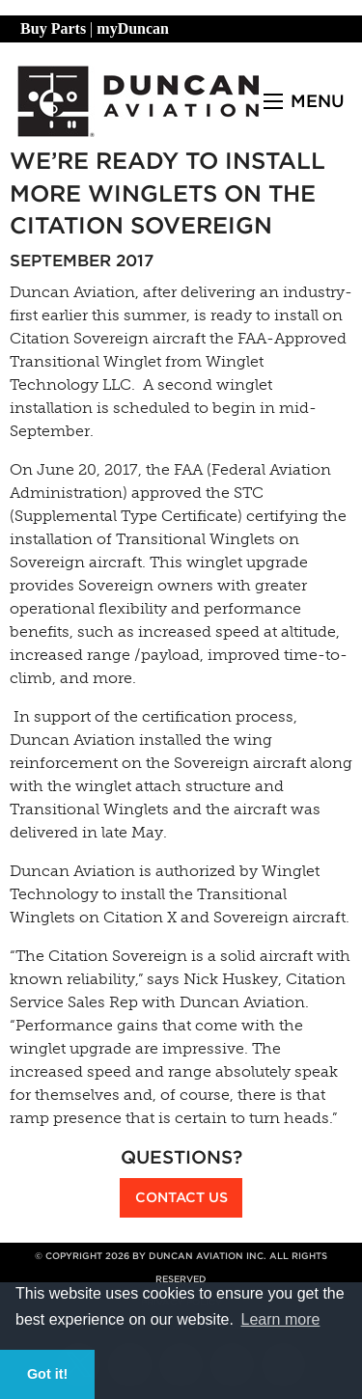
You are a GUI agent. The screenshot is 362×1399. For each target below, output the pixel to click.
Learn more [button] (280, 1319)
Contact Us (181, 1197)
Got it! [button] (47, 1374)
